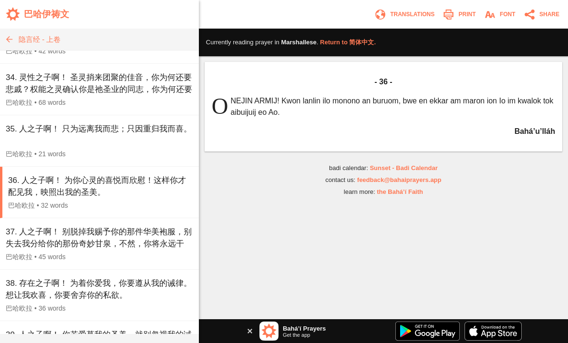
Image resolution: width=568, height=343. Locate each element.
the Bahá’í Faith (400, 191)
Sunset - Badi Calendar (403, 168)
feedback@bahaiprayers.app (399, 179)
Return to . (348, 42)
